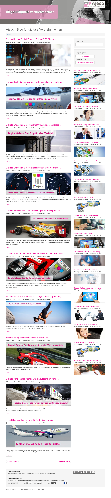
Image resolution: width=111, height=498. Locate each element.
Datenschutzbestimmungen (27, 489)
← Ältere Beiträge (12, 461)
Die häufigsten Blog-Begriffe (85, 62)
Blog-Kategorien (85, 56)
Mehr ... (9, 75)
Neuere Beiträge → (64, 461)
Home (9, 34)
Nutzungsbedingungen (12, 489)
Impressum (41, 489)
